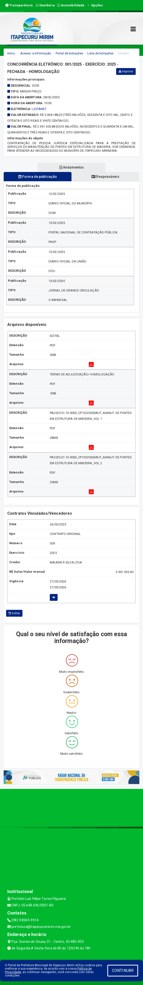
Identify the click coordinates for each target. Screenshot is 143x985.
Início (11, 53)
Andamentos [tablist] (71, 167)
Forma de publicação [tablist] (37, 177)
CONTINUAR (122, 970)
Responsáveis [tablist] (105, 177)
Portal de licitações (69, 53)
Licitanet (39, 109)
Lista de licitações (100, 53)
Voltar (14, 613)
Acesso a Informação (35, 53)
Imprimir (126, 71)
